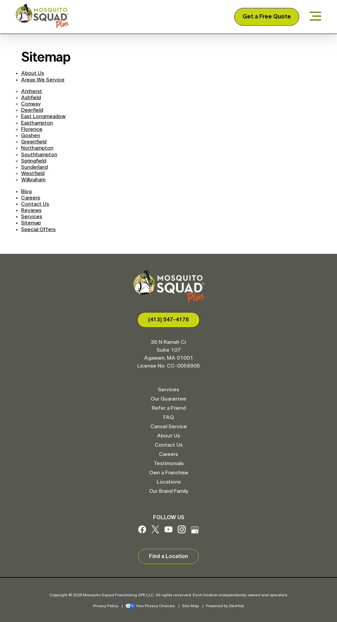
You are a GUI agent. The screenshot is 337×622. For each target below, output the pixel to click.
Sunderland (34, 167)
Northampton (37, 148)
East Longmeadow (43, 116)
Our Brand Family (168, 491)
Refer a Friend (169, 408)
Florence (31, 129)
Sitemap (31, 222)
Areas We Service (43, 79)
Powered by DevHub (225, 606)
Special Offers (38, 229)
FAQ (168, 417)
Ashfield (31, 97)
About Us (32, 73)
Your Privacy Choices (150, 606)
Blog (26, 191)
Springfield (33, 160)
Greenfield (33, 141)
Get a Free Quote (267, 17)
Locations (169, 482)
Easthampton (37, 123)
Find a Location (168, 556)
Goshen (30, 135)
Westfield (32, 173)
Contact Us (35, 204)
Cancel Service (168, 426)
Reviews (31, 210)
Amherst (31, 91)
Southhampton (39, 154)
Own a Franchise (168, 472)
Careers (30, 197)
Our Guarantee (168, 398)
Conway (30, 103)
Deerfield (32, 110)
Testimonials (169, 463)
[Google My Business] (195, 531)
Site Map (190, 606)
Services (31, 216)
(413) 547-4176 (168, 319)
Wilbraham (33, 179)
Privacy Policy (105, 606)
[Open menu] (315, 17)
